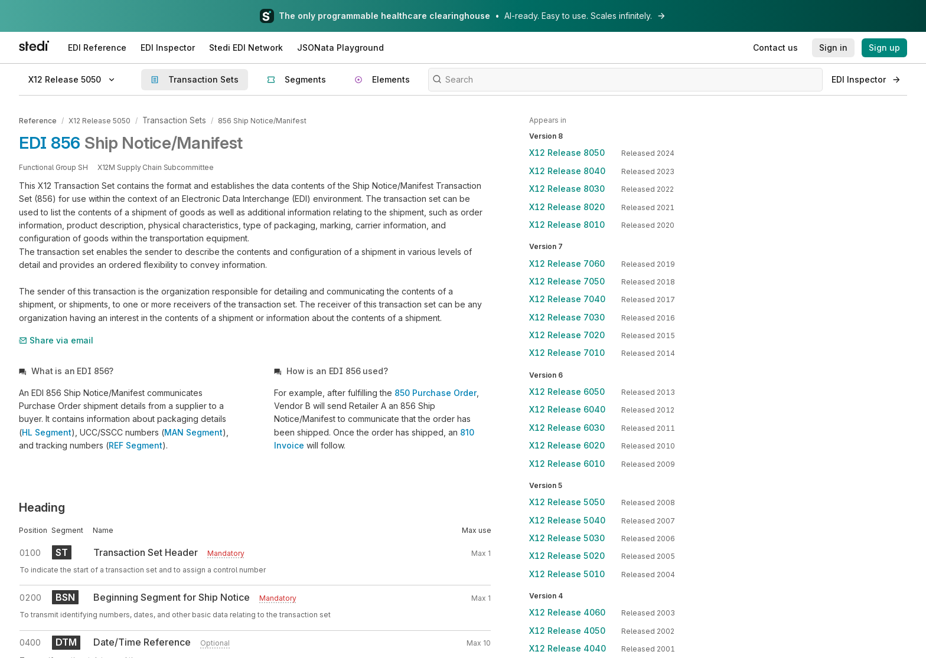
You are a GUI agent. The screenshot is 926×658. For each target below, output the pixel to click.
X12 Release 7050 (567, 281)
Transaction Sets (171, 120)
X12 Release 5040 (567, 520)
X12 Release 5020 (567, 556)
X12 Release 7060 (567, 263)
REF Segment (135, 444)
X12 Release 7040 (567, 299)
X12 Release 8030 (567, 189)
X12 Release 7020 (567, 335)
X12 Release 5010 (567, 574)
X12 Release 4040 (567, 648)
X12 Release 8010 (567, 225)
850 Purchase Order (435, 391)
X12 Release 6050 (567, 392)
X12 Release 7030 (567, 317)
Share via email (56, 338)
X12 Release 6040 (567, 409)
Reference (38, 120)
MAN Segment (193, 430)
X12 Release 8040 (567, 171)
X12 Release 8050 (567, 153)
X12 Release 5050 (100, 120)
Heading (42, 506)
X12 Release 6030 (567, 428)
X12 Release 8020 (567, 207)
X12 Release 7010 (567, 353)
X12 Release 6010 (567, 464)
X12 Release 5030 (567, 538)
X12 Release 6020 (567, 445)
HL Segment (46, 430)
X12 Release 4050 (567, 631)
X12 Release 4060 (567, 612)
